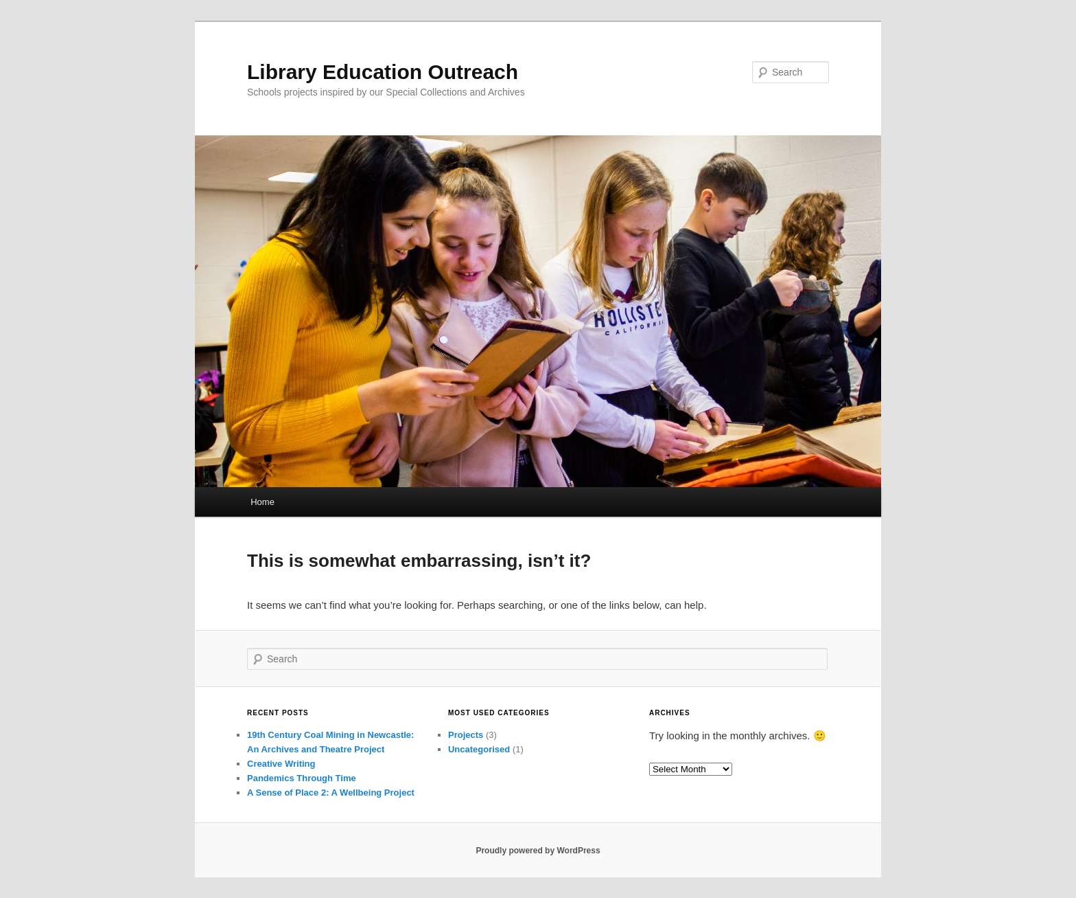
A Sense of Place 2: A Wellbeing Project (330, 792)
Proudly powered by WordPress (538, 850)
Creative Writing (281, 764)
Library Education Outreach (382, 71)
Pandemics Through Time (301, 778)
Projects (465, 735)
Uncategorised (479, 749)
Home (262, 502)
